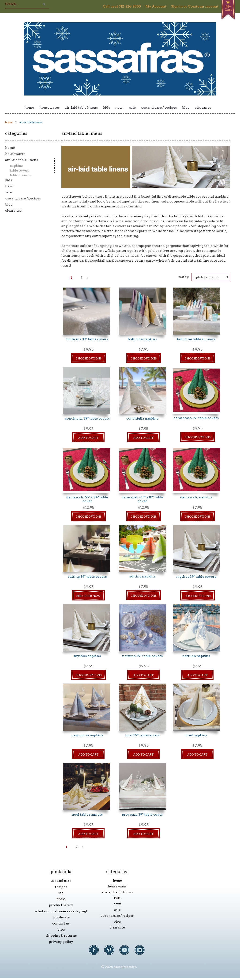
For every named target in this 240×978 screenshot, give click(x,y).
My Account (156, 6)
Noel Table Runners (87, 814)
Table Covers (19, 170)
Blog (185, 107)
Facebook (96, 952)
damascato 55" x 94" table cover (87, 499)
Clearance (203, 107)
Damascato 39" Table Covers (196, 418)
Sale (132, 107)
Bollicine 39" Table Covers (87, 339)
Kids (106, 107)
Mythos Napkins (87, 656)
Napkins (16, 166)
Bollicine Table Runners (196, 339)
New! (119, 107)
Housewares (49, 107)
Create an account (203, 6)
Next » (83, 848)
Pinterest (111, 952)
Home (29, 107)
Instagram (142, 952)
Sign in (177, 6)
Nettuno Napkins (196, 656)
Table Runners (20, 175)
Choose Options (88, 358)
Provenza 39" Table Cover (142, 814)
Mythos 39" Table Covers (196, 576)
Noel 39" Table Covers (142, 735)
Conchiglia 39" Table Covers (87, 418)
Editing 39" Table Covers (87, 576)
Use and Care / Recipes (159, 107)
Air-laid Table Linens (81, 107)
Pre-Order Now (88, 596)
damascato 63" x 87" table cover (142, 499)
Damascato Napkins (196, 497)
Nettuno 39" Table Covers (142, 656)
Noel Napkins (196, 735)
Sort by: (184, 277)
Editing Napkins (142, 576)
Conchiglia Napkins (142, 418)
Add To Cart (88, 437)
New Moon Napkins (87, 735)
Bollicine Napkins (142, 339)
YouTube (126, 952)
